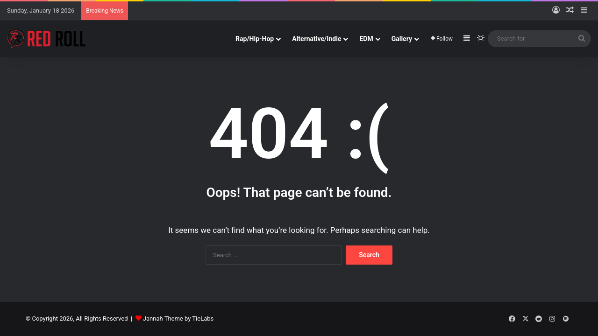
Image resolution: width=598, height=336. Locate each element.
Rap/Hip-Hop (254, 38)
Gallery (402, 38)
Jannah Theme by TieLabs (178, 318)
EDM (366, 38)
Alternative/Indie (316, 38)
